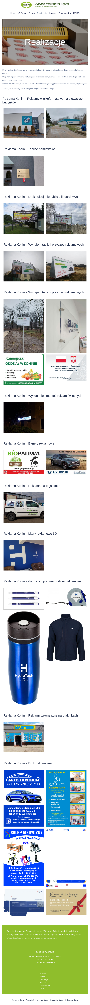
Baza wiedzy (65, 13)
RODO (76, 13)
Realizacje (42, 13)
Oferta (32, 13)
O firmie (22, 13)
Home (13, 13)
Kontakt (52, 13)
